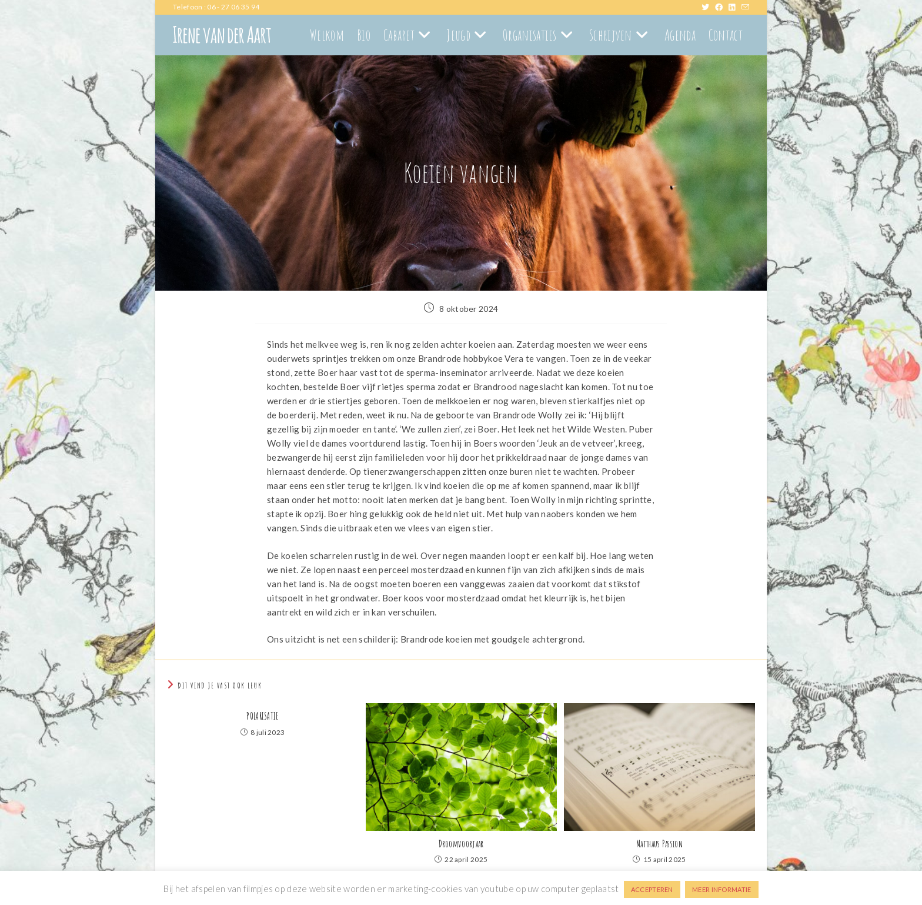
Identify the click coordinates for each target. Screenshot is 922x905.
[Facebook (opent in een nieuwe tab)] (722, 7)
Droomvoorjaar (461, 844)
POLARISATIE (262, 716)
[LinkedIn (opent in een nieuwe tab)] (735, 7)
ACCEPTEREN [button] (652, 889)
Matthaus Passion (659, 844)
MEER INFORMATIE (721, 889)
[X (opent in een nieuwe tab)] (708, 7)
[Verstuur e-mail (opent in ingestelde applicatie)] (745, 7)
